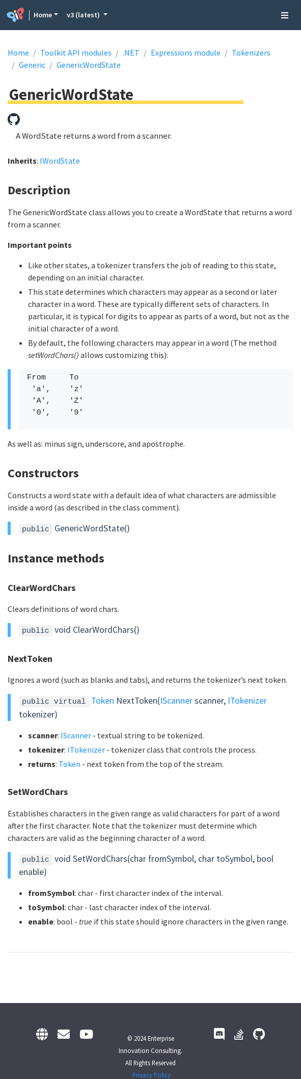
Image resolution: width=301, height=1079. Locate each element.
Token (102, 700)
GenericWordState (89, 65)
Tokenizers (251, 52)
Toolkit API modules (76, 52)
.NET (131, 52)
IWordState (60, 161)
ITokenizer (247, 700)
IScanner (176, 700)
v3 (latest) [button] (84, 14)
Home (43, 14)
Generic (32, 65)
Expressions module (186, 52)
